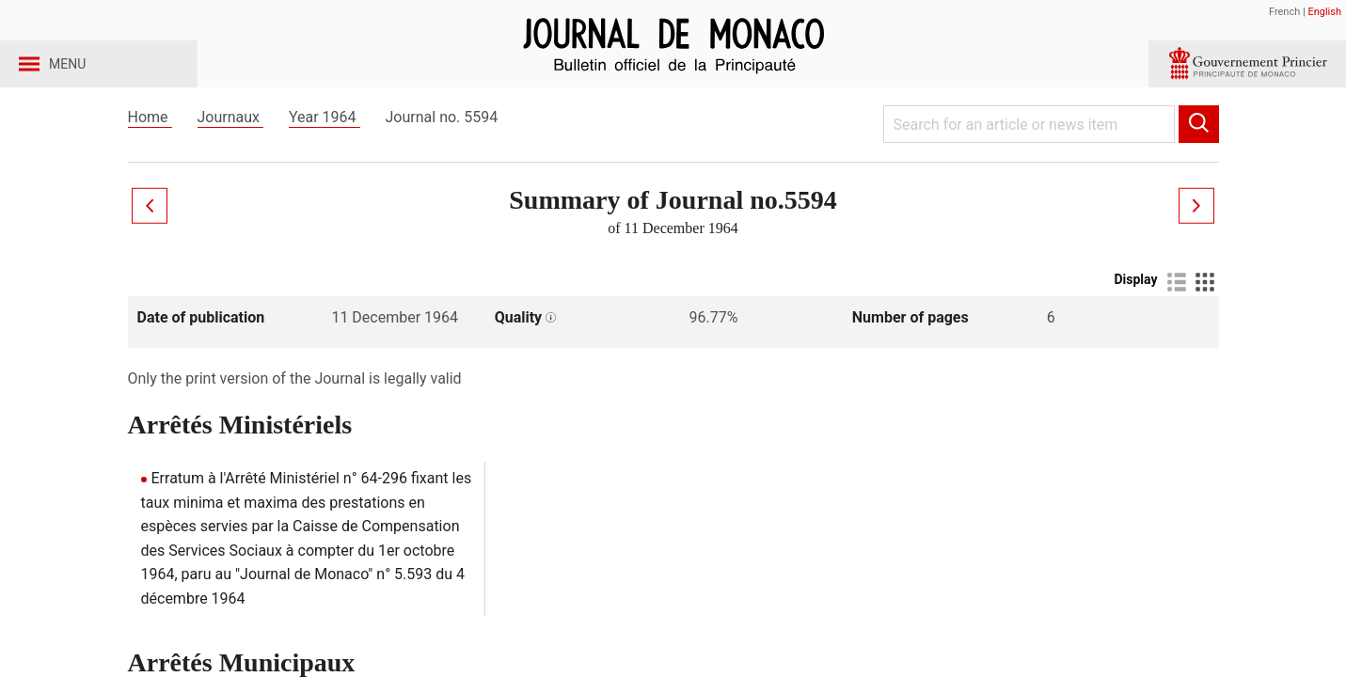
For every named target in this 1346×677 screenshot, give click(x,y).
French (1284, 12)
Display (1135, 311)
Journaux (230, 149)
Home (150, 149)
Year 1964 (324, 149)
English (1324, 12)
